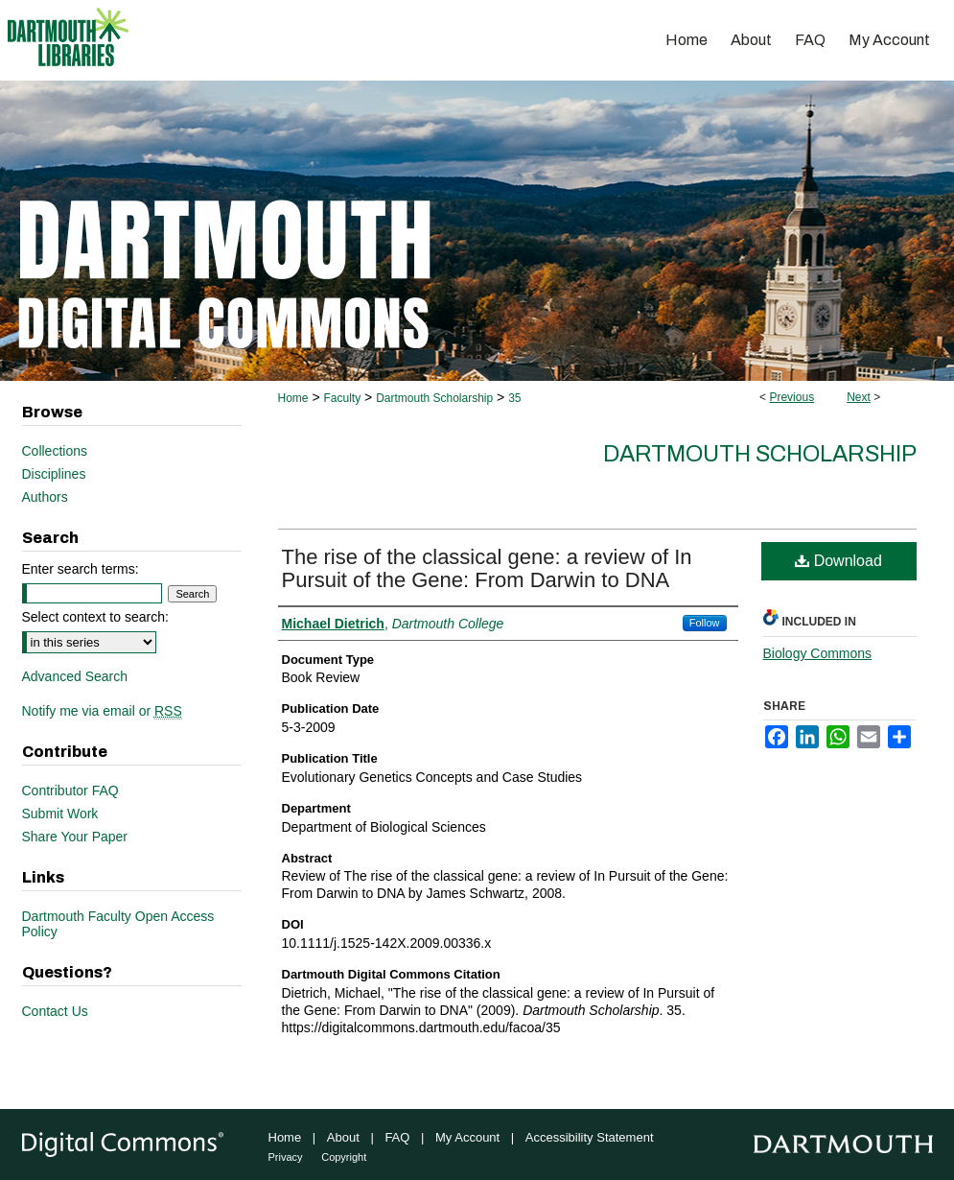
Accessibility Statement (589, 1137)
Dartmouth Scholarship (434, 398)
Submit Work (60, 813)
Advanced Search (75, 676)
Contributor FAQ (70, 790)
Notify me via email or (102, 711)
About (343, 1137)
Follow (704, 622)
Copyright (343, 1157)
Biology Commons (818, 653)
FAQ (396, 1137)
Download (838, 561)
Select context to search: (95, 617)
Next (859, 397)
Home (293, 398)
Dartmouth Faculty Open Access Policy (118, 924)
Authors (45, 497)
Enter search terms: (80, 569)
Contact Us (55, 1011)
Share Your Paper (75, 836)
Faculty (342, 398)
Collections (54, 451)
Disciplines (54, 474)
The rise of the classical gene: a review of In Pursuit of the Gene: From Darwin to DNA (487, 568)
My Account (467, 1137)
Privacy (285, 1157)
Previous (791, 397)
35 (514, 398)
